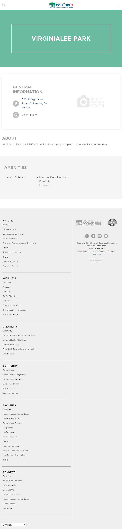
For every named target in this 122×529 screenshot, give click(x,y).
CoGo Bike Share (11, 296)
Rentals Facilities (11, 446)
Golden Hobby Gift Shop (14, 340)
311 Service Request (12, 481)
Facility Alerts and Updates (16, 414)
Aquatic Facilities (11, 418)
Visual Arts (8, 354)
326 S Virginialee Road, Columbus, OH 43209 (35, 103)
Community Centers (12, 379)
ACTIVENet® (9, 485)
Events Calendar (11, 384)
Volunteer (8, 508)
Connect (7, 476)
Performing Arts (10, 344)
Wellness (7, 282)
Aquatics (7, 287)
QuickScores (9, 503)
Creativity (7, 331)
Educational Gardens (13, 234)
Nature (6, 225)
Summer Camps (10, 266)
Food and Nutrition (12, 305)
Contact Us (8, 490)
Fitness (6, 301)
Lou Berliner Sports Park (15, 455)
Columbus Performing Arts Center (19, 335)
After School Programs (14, 374)
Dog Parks (8, 427)
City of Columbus (11, 494)
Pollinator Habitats (12, 252)
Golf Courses (9, 432)
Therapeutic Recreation (14, 310)
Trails (5, 257)
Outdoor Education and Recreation (20, 243)
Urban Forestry (10, 261)
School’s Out (9, 388)
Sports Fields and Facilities (15, 450)
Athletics (7, 291)
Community (8, 370)
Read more (96, 254)
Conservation (9, 229)
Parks (5, 248)
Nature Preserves (11, 238)
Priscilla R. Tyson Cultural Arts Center (21, 349)
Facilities (7, 409)
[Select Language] (14, 524)
